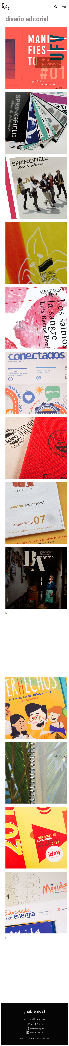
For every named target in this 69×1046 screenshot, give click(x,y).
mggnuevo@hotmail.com (34, 1019)
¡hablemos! (34, 1011)
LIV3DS (47, 1038)
